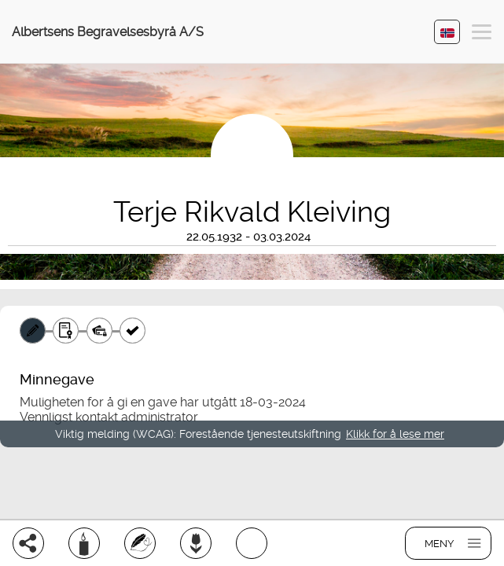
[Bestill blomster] (196, 543)
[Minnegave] (33, 331)
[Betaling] (99, 331)
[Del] (28, 543)
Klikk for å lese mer (395, 434)
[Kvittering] (132, 331)
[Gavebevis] (66, 331)
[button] (481, 34)
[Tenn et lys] (84, 543)
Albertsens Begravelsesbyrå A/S (108, 31)
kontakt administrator (136, 417)
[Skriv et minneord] (140, 543)
